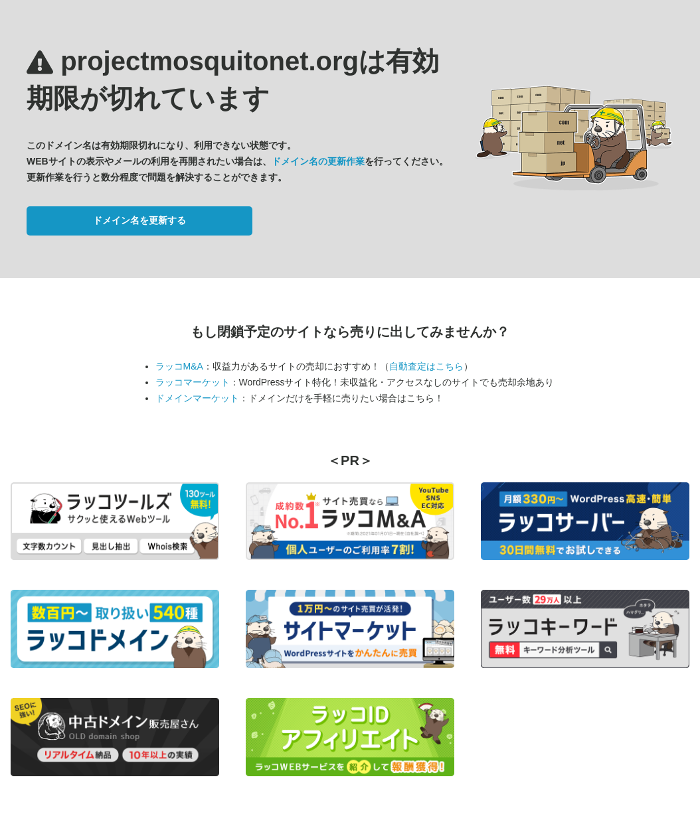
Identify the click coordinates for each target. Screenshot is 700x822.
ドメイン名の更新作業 (318, 161)
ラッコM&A (179, 366)
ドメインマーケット (197, 398)
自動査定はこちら (426, 366)
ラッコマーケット (192, 382)
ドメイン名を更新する (139, 220)
